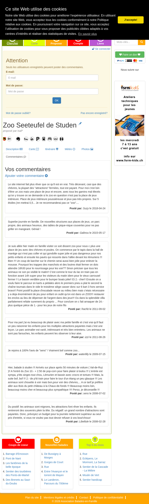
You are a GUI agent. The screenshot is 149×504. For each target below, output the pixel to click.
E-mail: (10, 71)
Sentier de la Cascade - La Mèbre (95, 468)
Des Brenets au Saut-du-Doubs (18, 481)
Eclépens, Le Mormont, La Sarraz (94, 460)
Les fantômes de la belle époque (17, 465)
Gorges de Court (53, 462)
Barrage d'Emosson (17, 453)
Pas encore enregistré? (94, 113)
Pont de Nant (13, 458)
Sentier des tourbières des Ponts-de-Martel (18, 473)
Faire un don (129, 54)
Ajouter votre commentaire (26, 176)
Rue (46, 466)
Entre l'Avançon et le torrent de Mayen (56, 473)
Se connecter (101, 48)
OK (57, 100)
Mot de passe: (14, 85)
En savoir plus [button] (87, 34)
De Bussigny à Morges (52, 455)
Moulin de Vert (91, 475)
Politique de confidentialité (108, 497)
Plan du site (32, 497)
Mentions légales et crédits (59, 497)
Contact (83, 497)
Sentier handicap (92, 479)
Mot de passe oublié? (18, 113)
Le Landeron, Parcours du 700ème (56, 481)
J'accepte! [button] (130, 19)
